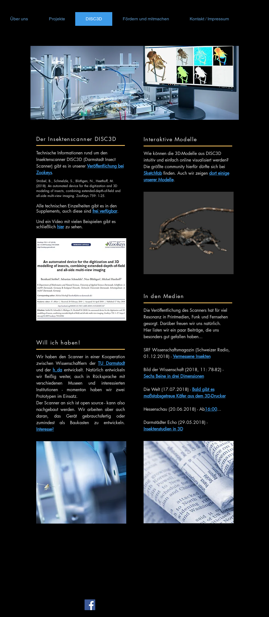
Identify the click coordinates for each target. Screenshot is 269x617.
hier (60, 227)
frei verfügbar (105, 211)
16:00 (211, 409)
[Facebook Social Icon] (90, 604)
